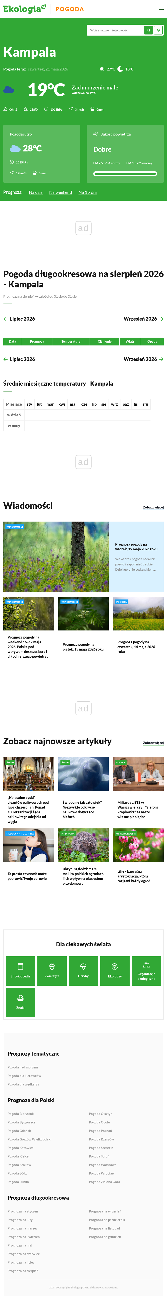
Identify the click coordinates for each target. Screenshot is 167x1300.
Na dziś (36, 192)
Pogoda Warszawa (102, 1165)
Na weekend (60, 192)
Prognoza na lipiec (21, 1262)
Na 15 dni (87, 192)
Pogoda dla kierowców (24, 1076)
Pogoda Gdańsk (19, 1131)
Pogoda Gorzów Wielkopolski (29, 1139)
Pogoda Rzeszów (101, 1139)
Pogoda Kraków (19, 1165)
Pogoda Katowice (20, 1148)
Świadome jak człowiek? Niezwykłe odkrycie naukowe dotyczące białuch (82, 809)
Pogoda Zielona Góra (104, 1181)
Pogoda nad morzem (23, 1067)
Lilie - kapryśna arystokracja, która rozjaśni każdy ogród (133, 876)
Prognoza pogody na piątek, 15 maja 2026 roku (83, 646)
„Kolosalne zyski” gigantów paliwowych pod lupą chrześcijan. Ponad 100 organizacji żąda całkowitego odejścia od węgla (28, 809)
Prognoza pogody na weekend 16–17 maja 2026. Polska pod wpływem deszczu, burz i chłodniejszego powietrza (28, 646)
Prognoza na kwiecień (24, 1237)
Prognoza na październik (107, 1220)
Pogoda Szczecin (101, 1148)
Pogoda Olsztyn (100, 1114)
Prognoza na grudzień (105, 1236)
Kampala (29, 52)
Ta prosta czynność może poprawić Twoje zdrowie (27, 876)
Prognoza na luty (20, 1220)
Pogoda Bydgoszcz (21, 1122)
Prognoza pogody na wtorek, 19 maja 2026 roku (136, 546)
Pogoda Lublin (18, 1181)
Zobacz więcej (153, 507)
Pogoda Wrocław (102, 1173)
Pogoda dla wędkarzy (23, 1084)
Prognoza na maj (20, 1245)
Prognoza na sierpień (23, 1271)
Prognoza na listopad (104, 1228)
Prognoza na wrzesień (105, 1211)
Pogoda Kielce (18, 1156)
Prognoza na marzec (22, 1228)
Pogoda (69, 9)
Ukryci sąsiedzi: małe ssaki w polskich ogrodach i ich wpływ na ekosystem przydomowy (83, 876)
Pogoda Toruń (99, 1156)
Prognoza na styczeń (23, 1211)
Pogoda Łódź (17, 1173)
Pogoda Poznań (100, 1131)
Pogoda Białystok (21, 1114)
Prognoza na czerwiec (24, 1254)
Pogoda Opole (99, 1122)
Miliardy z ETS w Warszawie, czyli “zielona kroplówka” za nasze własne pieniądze (138, 809)
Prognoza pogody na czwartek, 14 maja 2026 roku (136, 646)
